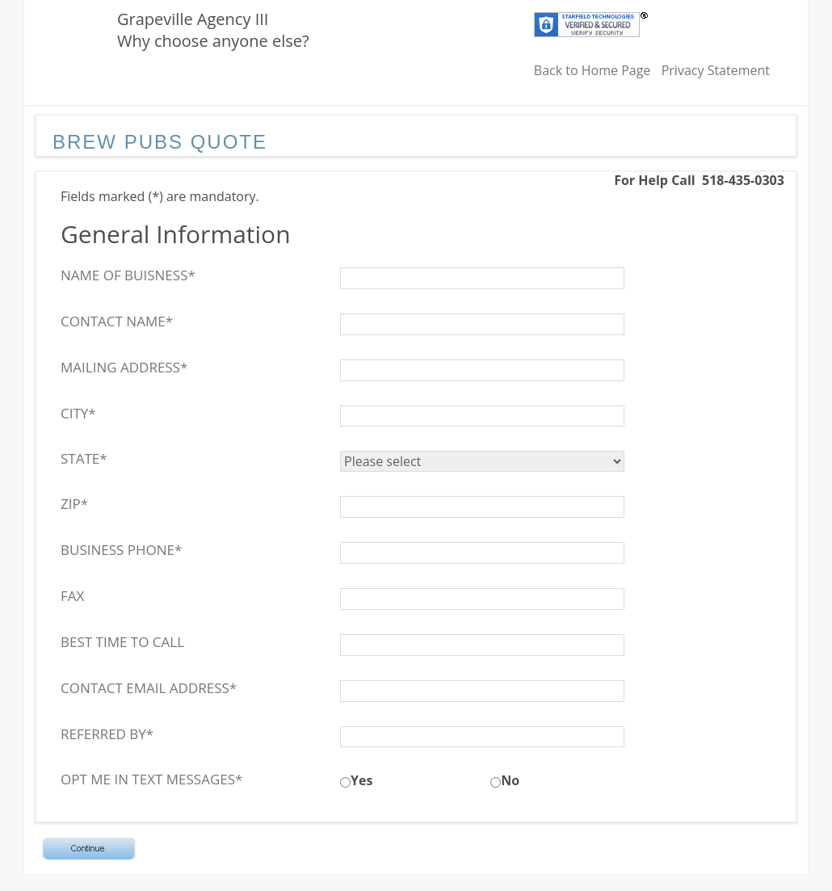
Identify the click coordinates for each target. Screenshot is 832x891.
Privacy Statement (716, 70)
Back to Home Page (592, 70)
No (510, 780)
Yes (361, 780)
